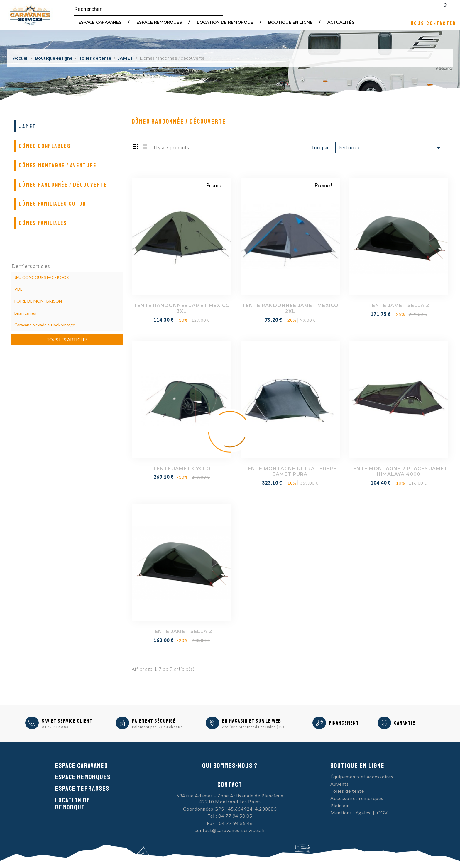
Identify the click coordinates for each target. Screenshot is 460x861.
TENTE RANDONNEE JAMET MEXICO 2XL (290, 308)
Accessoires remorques (356, 798)
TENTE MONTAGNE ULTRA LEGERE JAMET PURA (290, 471)
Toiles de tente (347, 791)
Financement (344, 723)
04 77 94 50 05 (55, 726)
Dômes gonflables (45, 146)
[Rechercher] (148, 9)
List (145, 146)
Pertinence (390, 147)
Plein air (339, 805)
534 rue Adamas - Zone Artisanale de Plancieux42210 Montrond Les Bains (229, 798)
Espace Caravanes (99, 22)
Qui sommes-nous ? (230, 766)
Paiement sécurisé (154, 721)
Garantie (404, 723)
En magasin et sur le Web (251, 721)
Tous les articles (67, 339)
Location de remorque (225, 22)
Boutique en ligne (290, 22)
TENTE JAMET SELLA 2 (398, 305)
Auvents (339, 784)
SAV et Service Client (67, 721)
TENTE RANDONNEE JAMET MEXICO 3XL (181, 308)
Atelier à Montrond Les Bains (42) (253, 726)
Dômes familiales (43, 223)
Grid (136, 146)
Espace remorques (159, 22)
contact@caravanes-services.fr (230, 830)
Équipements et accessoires (361, 776)
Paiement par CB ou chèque (157, 726)
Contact (229, 785)
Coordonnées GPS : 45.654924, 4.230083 (230, 808)
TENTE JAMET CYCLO (182, 468)
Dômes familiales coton (52, 203)
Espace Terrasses (82, 789)
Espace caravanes (81, 766)
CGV (382, 812)
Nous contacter (433, 23)
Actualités (340, 22)
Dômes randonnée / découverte (63, 184)
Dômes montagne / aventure (58, 165)
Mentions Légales (350, 812)
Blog (452, 8)
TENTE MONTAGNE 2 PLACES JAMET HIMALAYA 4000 (398, 471)
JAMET (27, 126)
